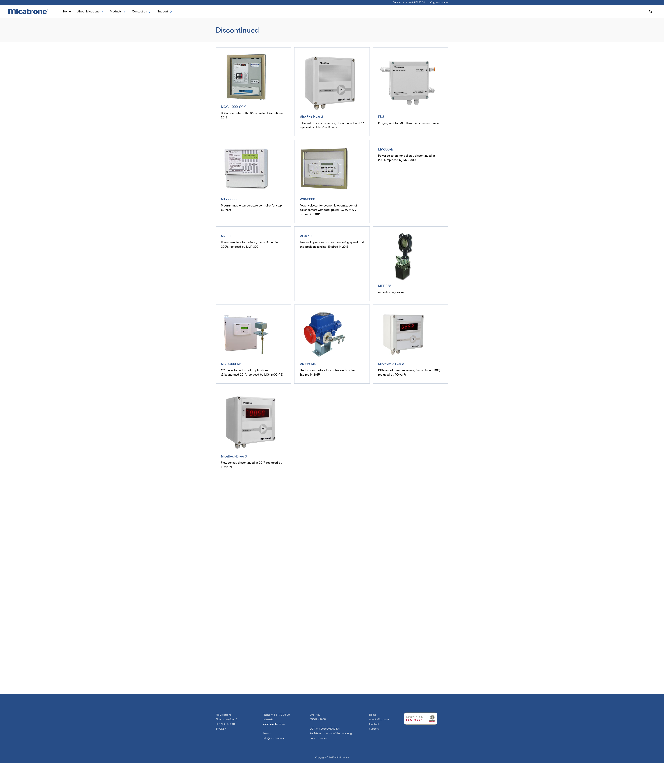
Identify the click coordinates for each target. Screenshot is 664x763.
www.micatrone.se (274, 724)
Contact (374, 724)
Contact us (139, 11)
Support (162, 11)
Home (67, 11)
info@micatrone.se (438, 2)
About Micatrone (88, 11)
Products (116, 11)
